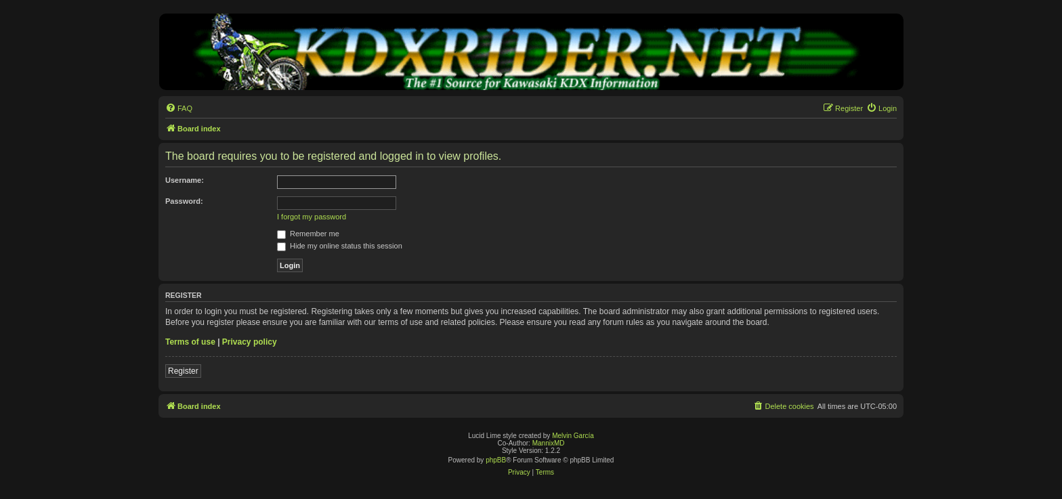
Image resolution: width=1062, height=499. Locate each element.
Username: (184, 180)
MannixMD (548, 443)
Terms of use (190, 342)
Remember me (308, 234)
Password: (184, 201)
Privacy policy (249, 342)
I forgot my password (311, 217)
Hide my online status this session (339, 246)
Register (183, 371)
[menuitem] (178, 108)
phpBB (496, 460)
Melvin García (573, 435)
